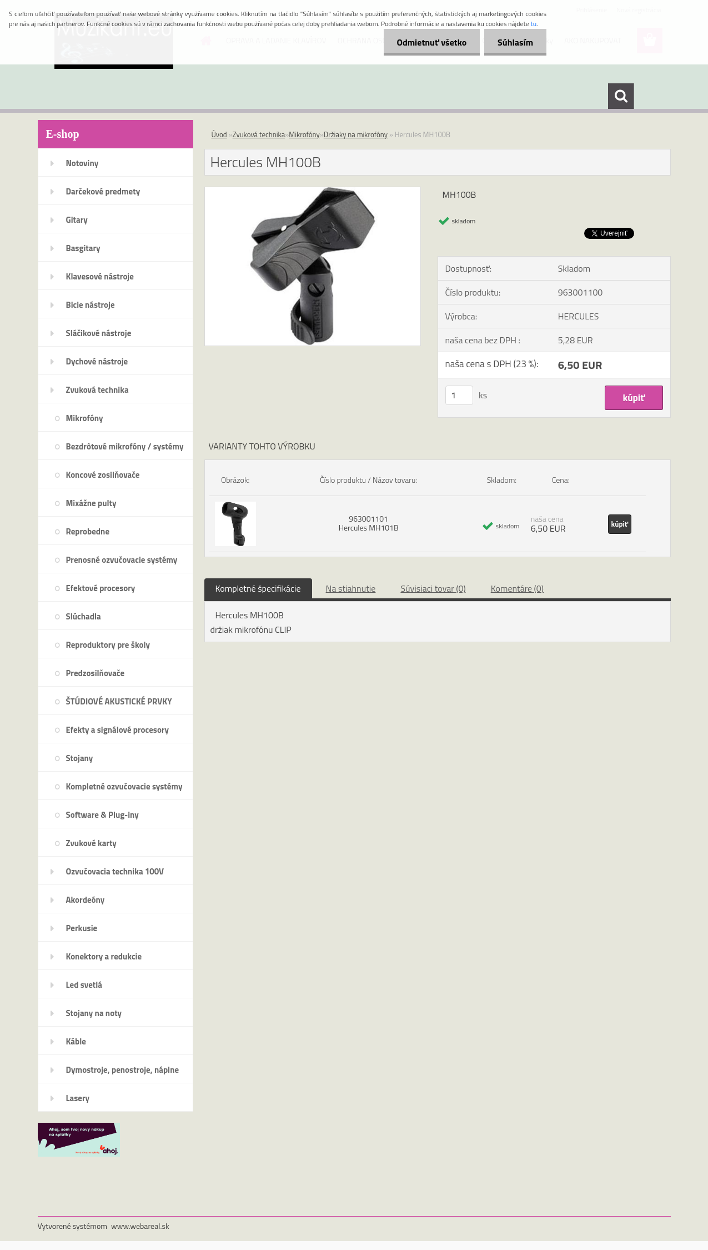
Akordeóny (85, 899)
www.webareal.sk (140, 1226)
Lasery (78, 1098)
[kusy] (459, 395)
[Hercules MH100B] (313, 191)
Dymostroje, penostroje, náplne (122, 1069)
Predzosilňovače (95, 673)
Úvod (219, 134)
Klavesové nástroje (100, 276)
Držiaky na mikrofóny (356, 134)
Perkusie (82, 928)
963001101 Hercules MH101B (369, 523)
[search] (621, 96)
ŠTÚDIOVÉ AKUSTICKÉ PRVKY (119, 701)
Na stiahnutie (351, 588)
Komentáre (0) (517, 588)
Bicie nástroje (90, 304)
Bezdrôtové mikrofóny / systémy (125, 446)
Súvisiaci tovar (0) (432, 588)
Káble (76, 1041)
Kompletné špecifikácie (258, 588)
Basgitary (83, 248)
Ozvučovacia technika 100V (115, 871)
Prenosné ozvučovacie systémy (122, 559)
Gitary (77, 219)
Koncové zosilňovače (103, 474)
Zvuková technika (97, 389)
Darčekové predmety (103, 191)
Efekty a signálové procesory (117, 729)
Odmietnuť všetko (430, 42)
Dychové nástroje (97, 361)
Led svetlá (84, 984)
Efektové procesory (100, 588)
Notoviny (82, 163)
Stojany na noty (94, 1013)
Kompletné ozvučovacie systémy (124, 786)
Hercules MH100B (249, 615)
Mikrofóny (84, 418)
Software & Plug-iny (102, 814)
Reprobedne (88, 531)
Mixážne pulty (91, 503)
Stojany (79, 758)
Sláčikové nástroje (99, 333)
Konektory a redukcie (104, 956)
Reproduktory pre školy (108, 644)
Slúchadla (83, 616)
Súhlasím (515, 42)
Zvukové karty (91, 843)
